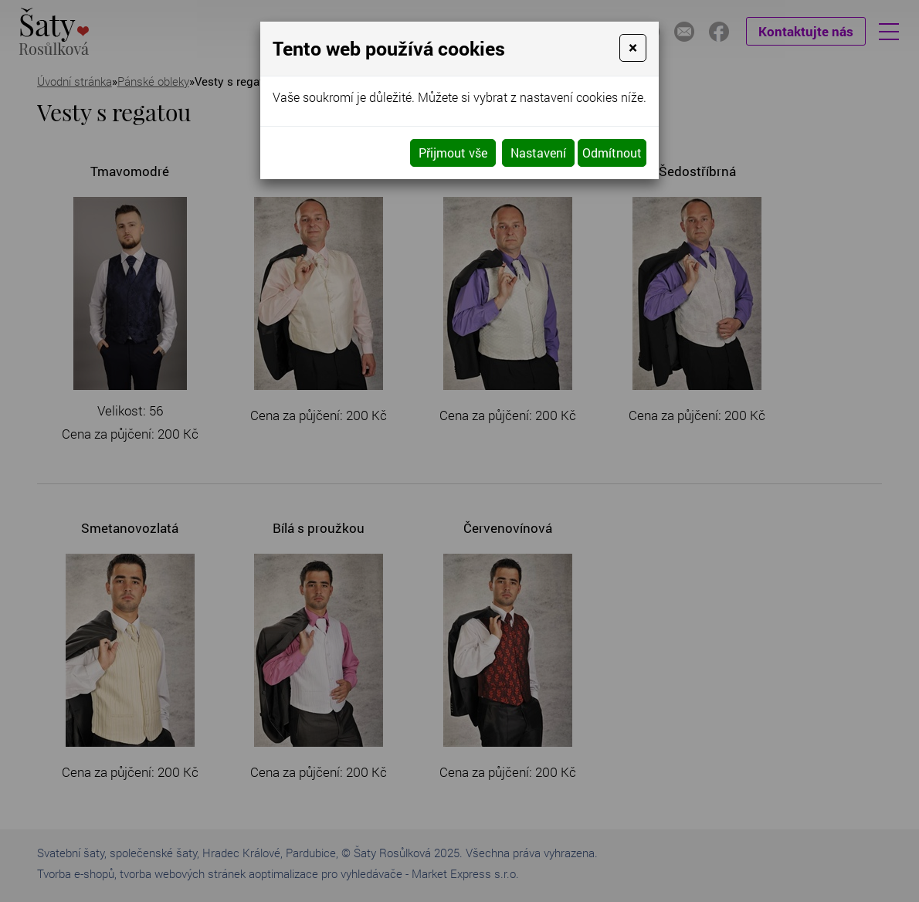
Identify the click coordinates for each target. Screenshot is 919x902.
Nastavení (538, 152)
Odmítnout (612, 152)
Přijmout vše (453, 152)
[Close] (632, 48)
